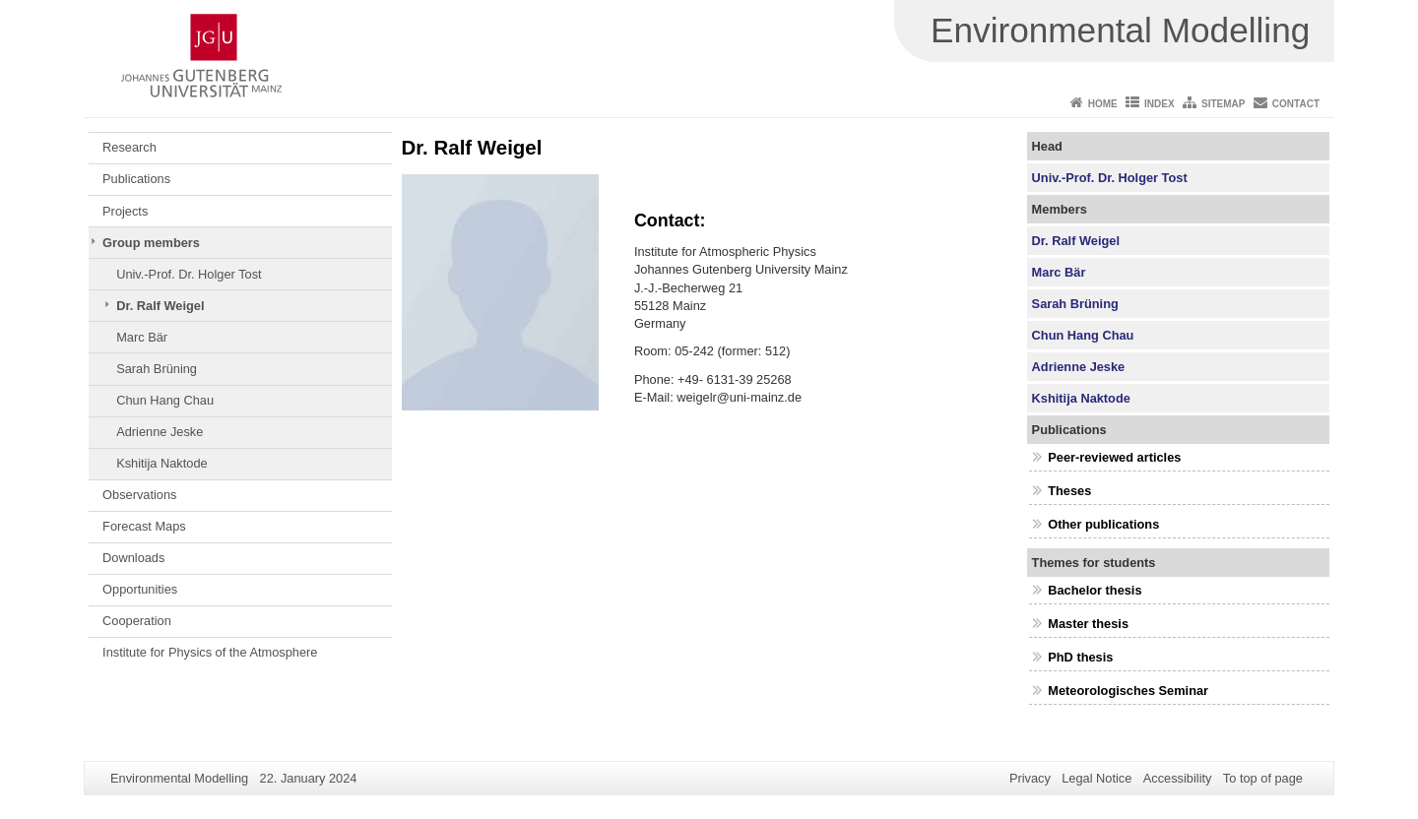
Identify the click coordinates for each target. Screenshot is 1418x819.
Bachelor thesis (1094, 590)
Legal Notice (1096, 778)
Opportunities (139, 589)
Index (1159, 103)
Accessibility (1177, 778)
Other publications (1103, 524)
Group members (151, 242)
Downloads (133, 557)
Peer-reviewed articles (1114, 457)
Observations (139, 494)
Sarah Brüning (156, 368)
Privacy (1030, 778)
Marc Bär (141, 337)
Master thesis (1088, 623)
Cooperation (136, 620)
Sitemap (1223, 103)
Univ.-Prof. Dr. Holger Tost (188, 274)
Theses (1069, 490)
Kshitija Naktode (161, 463)
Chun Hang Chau (165, 400)
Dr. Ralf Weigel (160, 305)
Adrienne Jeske (159, 431)
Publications (136, 178)
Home (1103, 103)
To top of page (1263, 778)
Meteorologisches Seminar (1128, 690)
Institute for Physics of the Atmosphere (209, 652)
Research (129, 147)
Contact (1296, 103)
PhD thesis (1080, 657)
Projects (125, 211)
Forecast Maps (144, 526)
